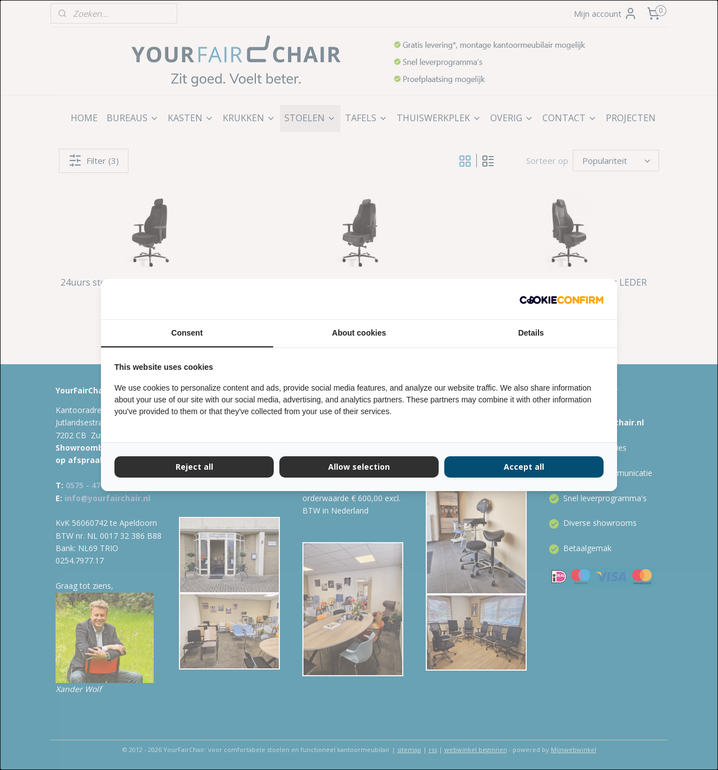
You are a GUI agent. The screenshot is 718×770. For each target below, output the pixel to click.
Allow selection (359, 466)
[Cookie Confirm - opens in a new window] (561, 299)
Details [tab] (531, 332)
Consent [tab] (186, 332)
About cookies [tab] (359, 332)
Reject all (194, 466)
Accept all (524, 466)
